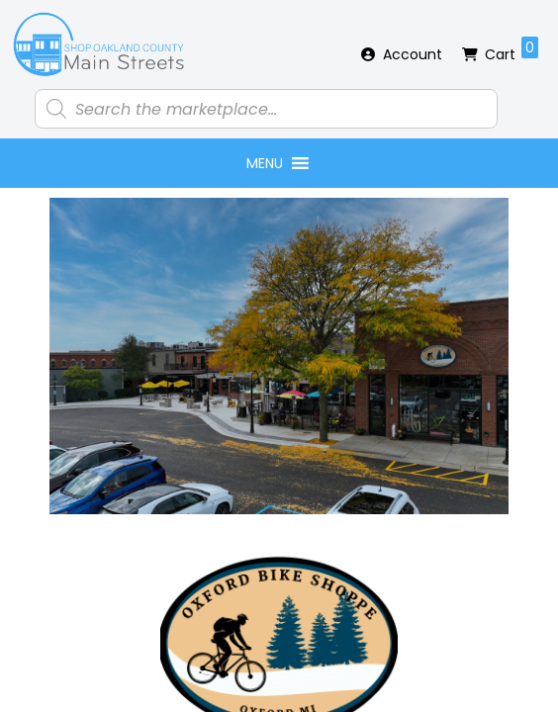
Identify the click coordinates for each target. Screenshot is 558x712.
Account (412, 54)
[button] (264, 163)
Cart (511, 50)
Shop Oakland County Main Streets (99, 44)
